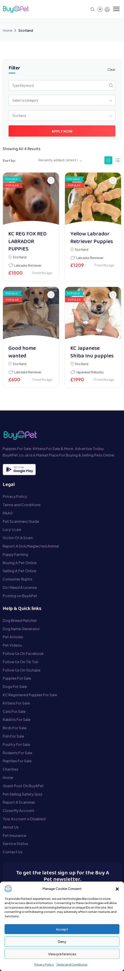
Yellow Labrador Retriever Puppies (91, 238)
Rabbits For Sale (16, 719)
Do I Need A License (20, 587)
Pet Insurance (14, 835)
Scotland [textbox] (19, 115)
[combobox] (62, 100)
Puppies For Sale (17, 678)
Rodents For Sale (17, 752)
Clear (111, 69)
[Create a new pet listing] (100, 9)
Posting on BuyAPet (20, 595)
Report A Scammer (19, 802)
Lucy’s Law (12, 529)
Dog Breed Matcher (20, 620)
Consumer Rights (17, 579)
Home (7, 30)
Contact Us (12, 851)
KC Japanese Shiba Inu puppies (92, 352)
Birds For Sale (14, 727)
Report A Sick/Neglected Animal (31, 546)
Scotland (19, 257)
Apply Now (62, 131)
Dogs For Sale (15, 686)
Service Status (15, 843)
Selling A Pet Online (19, 570)
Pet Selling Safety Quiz (22, 794)
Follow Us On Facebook (23, 653)
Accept (62, 929)
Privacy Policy (44, 964)
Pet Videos (12, 645)
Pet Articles (13, 636)
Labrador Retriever (27, 265)
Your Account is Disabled (24, 818)
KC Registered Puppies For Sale (30, 694)
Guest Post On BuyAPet (23, 785)
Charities (10, 769)
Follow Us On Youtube (21, 670)
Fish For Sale (13, 736)
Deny (62, 941)
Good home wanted (22, 352)
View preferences (62, 954)
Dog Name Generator (21, 628)
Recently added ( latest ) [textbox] (58, 160)
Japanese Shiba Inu (89, 372)
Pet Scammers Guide (21, 521)
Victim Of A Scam (18, 537)
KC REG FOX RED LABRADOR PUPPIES (27, 242)
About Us (10, 827)
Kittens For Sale (16, 703)
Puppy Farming (15, 554)
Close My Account (18, 810)
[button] (117, 888)
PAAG (8, 513)
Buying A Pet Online (20, 562)
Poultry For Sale (16, 744)
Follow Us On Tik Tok (20, 661)
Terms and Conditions (71, 964)
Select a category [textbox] (25, 100)
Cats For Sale (14, 711)
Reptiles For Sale (17, 760)
